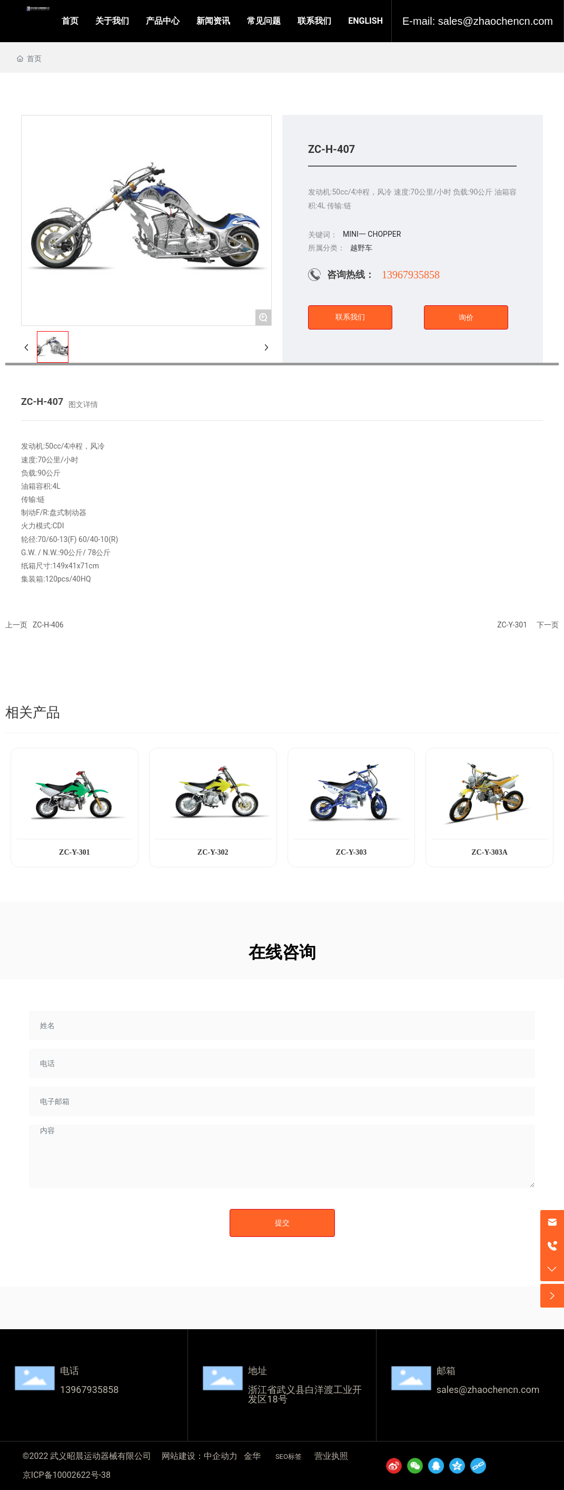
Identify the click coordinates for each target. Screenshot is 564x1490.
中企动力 (221, 1456)
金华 (252, 1456)
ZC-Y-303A (489, 852)
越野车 (361, 248)
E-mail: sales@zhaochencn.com (477, 21)
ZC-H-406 (48, 625)
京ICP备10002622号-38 (67, 1475)
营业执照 (331, 1456)
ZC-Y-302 (213, 852)
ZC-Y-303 (351, 852)
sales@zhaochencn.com (488, 1389)
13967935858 (411, 274)
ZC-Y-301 (512, 625)
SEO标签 (288, 1456)
